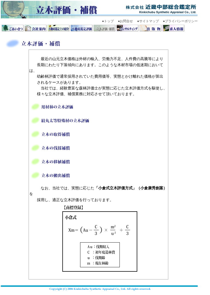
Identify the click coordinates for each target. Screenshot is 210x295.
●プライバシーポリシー (180, 21)
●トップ (108, 21)
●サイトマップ (148, 21)
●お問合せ (125, 21)
